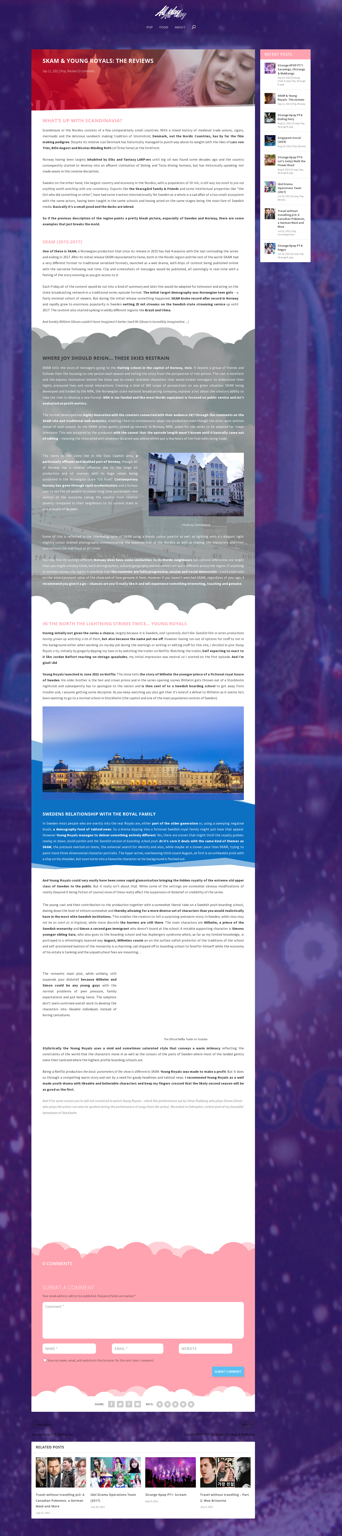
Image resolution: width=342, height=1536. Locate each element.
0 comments (87, 72)
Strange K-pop (285, 127)
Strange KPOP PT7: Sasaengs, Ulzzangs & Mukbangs (291, 70)
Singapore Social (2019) (289, 141)
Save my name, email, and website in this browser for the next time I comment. (101, 1361)
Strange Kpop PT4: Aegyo (290, 248)
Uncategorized (286, 235)
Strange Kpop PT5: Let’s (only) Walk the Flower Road (291, 162)
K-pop (287, 81)
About (180, 28)
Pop (150, 28)
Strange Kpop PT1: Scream (165, 1495)
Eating (296, 78)
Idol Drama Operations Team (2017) (289, 189)
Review (72, 72)
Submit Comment (228, 1372)
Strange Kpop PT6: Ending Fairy (290, 118)
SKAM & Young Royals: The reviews (291, 98)
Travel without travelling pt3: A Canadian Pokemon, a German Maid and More (60, 1501)
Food (163, 28)
